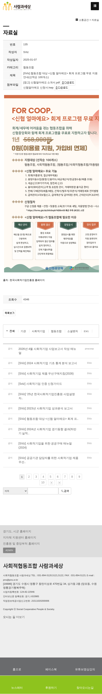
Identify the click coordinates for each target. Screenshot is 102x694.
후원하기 (51, 687)
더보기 (20, 617)
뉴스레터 (17, 687)
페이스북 (51, 669)
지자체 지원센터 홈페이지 (19, 537)
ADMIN (9, 550)
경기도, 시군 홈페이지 (17, 531)
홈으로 (17, 669)
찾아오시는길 (85, 687)
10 (42, 482)
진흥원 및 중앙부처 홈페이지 (21, 543)
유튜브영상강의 (85, 669)
